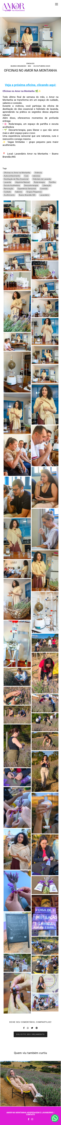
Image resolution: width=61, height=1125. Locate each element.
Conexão (44, 189)
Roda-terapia (39, 182)
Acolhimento (9, 195)
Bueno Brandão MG (27, 195)
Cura (26, 176)
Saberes (18, 192)
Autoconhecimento (12, 176)
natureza (36, 176)
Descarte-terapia (31, 185)
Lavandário (44, 195)
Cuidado (7, 192)
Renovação (8, 189)
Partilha (52, 182)
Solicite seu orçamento (30, 1034)
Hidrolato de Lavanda (42, 179)
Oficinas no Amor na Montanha (17, 173)
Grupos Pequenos (34, 192)
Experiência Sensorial (27, 189)
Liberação (47, 185)
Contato (30, 1115)
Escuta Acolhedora (12, 185)
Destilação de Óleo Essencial (16, 179)
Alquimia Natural (22, 182)
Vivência (38, 173)
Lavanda (7, 182)
